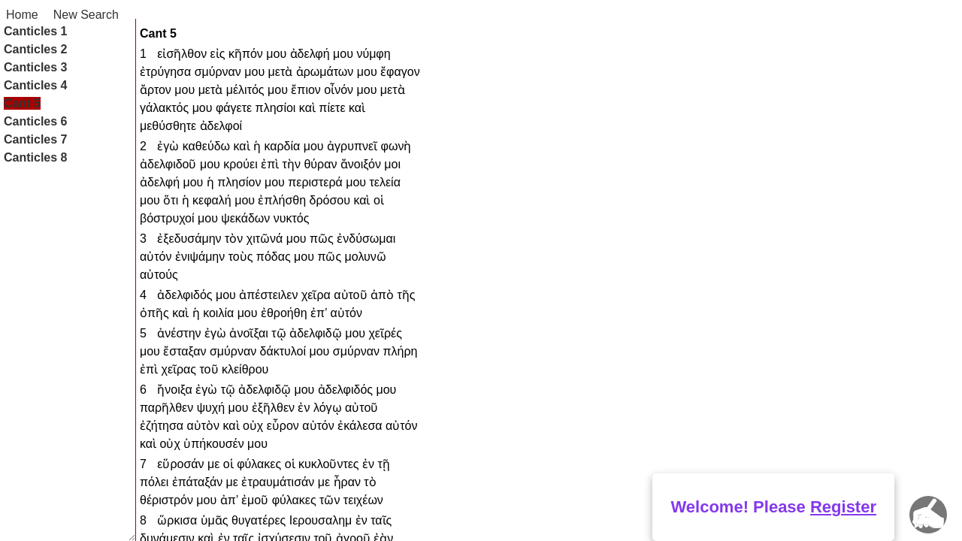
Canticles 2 (35, 49)
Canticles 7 (35, 139)
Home (22, 14)
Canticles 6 (35, 121)
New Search (86, 14)
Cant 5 (22, 103)
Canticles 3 (35, 67)
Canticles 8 (35, 157)
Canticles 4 (35, 85)
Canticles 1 (35, 31)
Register (843, 506)
